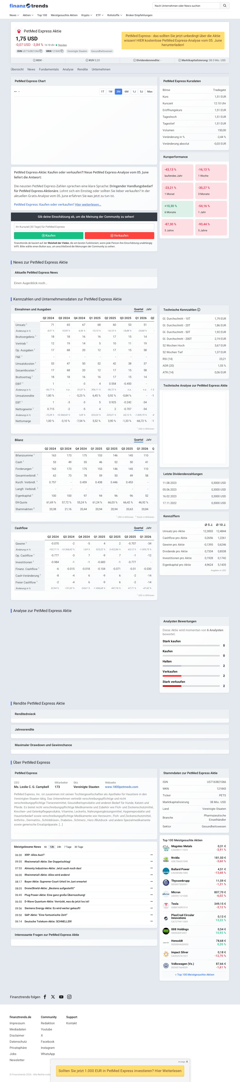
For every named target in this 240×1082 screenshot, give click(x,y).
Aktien (27, 15)
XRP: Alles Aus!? (35, 855)
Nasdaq (62, 45)
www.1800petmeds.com (121, 787)
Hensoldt (177, 940)
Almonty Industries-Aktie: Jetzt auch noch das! (53, 868)
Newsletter (17, 1060)
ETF (98, 15)
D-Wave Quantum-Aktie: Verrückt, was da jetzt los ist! (57, 902)
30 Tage (78, 847)
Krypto (85, 15)
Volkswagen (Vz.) (182, 963)
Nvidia (175, 857)
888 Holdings (180, 929)
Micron (175, 892)
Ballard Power (180, 869)
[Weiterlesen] (152, 855)
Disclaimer (17, 1035)
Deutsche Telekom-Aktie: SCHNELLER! (48, 922)
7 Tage (67, 847)
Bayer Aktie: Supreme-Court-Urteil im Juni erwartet (56, 882)
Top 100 (42, 15)
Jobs (13, 1054)
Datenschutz (18, 1041)
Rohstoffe (113, 15)
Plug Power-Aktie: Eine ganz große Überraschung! (55, 895)
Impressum (17, 1023)
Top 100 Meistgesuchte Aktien (195, 975)
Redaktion (48, 1023)
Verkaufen (121, 235)
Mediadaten (18, 1029)
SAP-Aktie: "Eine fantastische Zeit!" (46, 915)
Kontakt (71, 1023)
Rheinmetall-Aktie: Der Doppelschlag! (47, 862)
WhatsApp (48, 1054)
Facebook (47, 1041)
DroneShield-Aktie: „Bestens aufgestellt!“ (50, 888)
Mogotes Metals (181, 846)
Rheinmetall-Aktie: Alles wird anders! (47, 875)
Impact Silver (179, 952)
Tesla (174, 903)
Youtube (46, 1029)
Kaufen (50, 235)
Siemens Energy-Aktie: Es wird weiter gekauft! (52, 908)
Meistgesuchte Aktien (64, 15)
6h (45, 847)
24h (59, 847)
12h (52, 847)
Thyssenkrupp (180, 880)
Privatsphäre (18, 1048)
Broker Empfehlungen (139, 15)
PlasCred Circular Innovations (182, 917)
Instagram (48, 1048)
